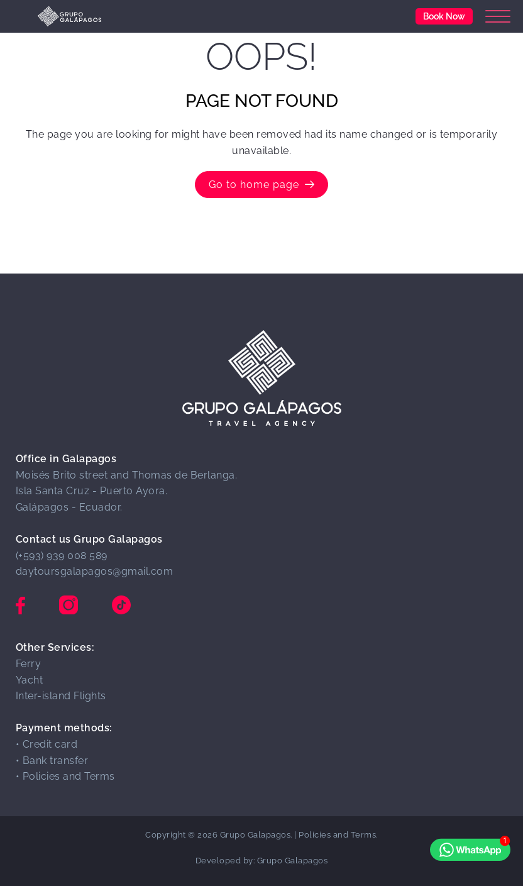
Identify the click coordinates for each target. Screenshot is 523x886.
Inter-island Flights (61, 696)
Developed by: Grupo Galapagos (261, 860)
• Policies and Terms (65, 776)
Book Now (444, 16)
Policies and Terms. (338, 834)
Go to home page (261, 185)
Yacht (29, 680)
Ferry (28, 664)
